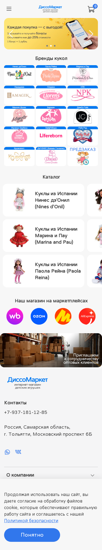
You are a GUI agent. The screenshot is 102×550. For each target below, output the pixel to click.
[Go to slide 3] (55, 46)
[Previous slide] (11, 33)
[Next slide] (90, 33)
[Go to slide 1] (47, 46)
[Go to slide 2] (51, 46)
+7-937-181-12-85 (25, 412)
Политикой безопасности (31, 520)
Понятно (32, 535)
